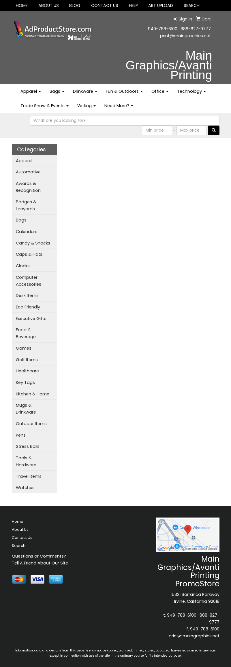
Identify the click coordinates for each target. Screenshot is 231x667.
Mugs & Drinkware (26, 408)
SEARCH (192, 5)
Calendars (26, 231)
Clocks (23, 266)
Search (18, 545)
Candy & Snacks (33, 243)
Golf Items (27, 360)
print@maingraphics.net (185, 36)
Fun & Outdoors (124, 91)
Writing (86, 106)
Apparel (30, 91)
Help (133, 5)
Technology (191, 91)
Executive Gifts (31, 318)
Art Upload (160, 5)
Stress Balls (28, 446)
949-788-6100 (162, 29)
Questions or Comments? (39, 556)
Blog (74, 5)
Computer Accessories (28, 280)
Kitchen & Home (32, 394)
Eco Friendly (28, 307)
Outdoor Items (31, 424)
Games (23, 348)
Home (22, 5)
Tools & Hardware (26, 461)
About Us (48, 5)
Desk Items (27, 295)
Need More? (118, 106)
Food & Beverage (26, 333)
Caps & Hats (29, 254)
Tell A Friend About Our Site (40, 563)
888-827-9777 (196, 29)
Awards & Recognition (28, 187)
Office (159, 91)
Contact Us (104, 5)
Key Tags (25, 382)
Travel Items (29, 476)
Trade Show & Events (44, 106)
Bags (57, 91)
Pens (21, 435)
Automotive (28, 172)
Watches (25, 487)
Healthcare (27, 371)
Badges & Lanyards (26, 205)
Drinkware (85, 91)
